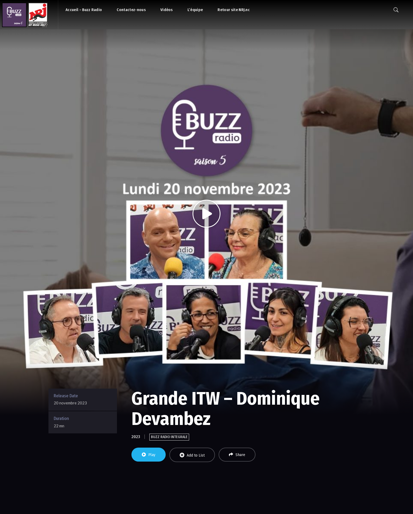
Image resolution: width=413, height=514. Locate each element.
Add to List (192, 455)
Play (148, 454)
